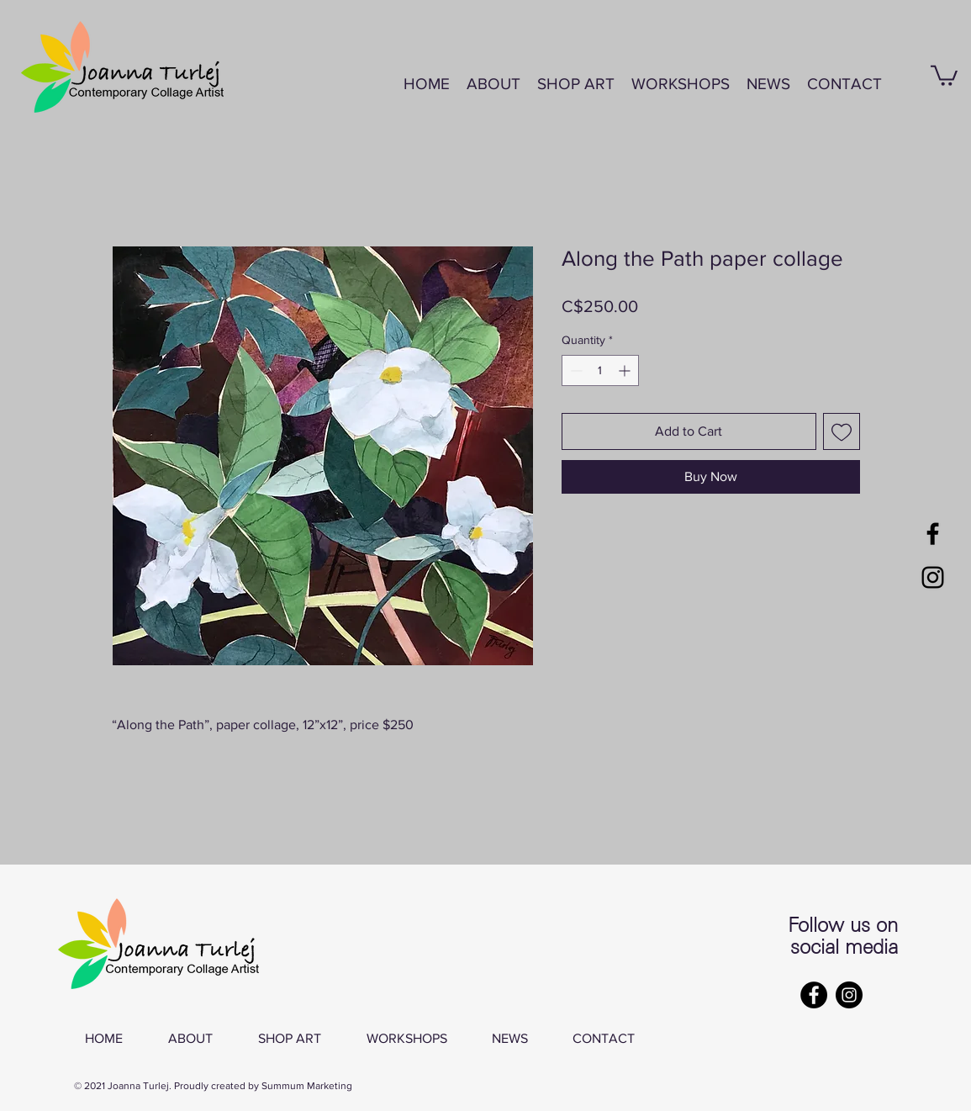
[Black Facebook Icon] (932, 533)
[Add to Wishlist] (841, 431)
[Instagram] (849, 994)
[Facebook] (813, 994)
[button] (680, 84)
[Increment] (625, 370)
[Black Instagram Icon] (932, 577)
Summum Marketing (306, 1086)
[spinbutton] (600, 370)
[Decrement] (574, 370)
